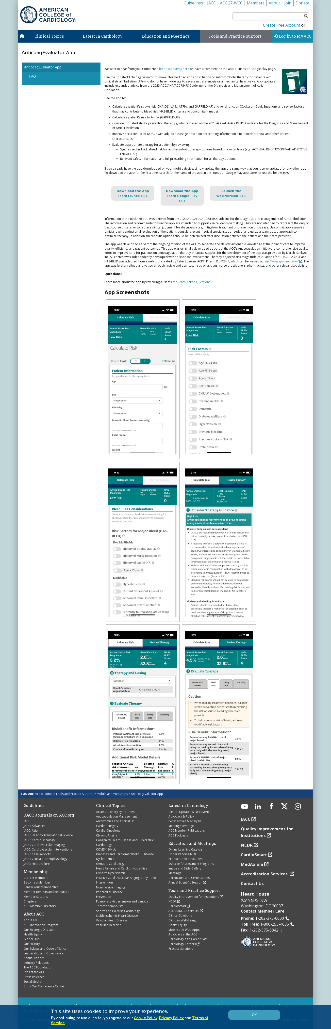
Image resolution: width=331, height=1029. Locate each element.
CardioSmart (177, 906)
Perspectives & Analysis (184, 821)
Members (256, 3)
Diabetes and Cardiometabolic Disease (125, 854)
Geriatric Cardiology (110, 864)
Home (48, 794)
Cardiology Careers (182, 944)
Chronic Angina (106, 835)
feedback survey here (174, 69)
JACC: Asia (31, 830)
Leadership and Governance (43, 953)
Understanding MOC (182, 854)
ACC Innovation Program (41, 925)
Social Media (32, 982)
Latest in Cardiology (188, 805)
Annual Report (34, 958)
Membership (36, 871)
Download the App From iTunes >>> (133, 193)
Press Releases (34, 977)
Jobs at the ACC (34, 972)
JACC (211, 3)
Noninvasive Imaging (110, 887)
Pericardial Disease (109, 892)
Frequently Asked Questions (190, 282)
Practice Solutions (180, 949)
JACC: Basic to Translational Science (48, 835)
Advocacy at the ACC (182, 934)
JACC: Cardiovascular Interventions (48, 849)
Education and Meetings (166, 36)
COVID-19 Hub (106, 849)
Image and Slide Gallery (184, 868)
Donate (302, 3)
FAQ (32, 76)
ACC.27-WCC (231, 3)
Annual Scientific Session (185, 882)
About (274, 3)
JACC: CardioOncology (39, 840)
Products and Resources (185, 859)
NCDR (172, 901)
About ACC (34, 914)
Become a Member (37, 882)
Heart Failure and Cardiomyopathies (121, 868)
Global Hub (32, 939)
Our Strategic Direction (39, 930)
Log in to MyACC (292, 36)
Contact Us (252, 883)
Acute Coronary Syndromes (115, 812)
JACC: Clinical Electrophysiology (45, 859)
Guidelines (193, 3)
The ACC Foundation (38, 967)
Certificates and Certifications (189, 878)
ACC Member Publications (186, 830)
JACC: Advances (34, 826)
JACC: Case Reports (37, 854)
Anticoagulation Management (116, 816)
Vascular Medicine (108, 925)
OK (254, 1015)
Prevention (103, 897)
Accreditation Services (183, 911)
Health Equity (33, 934)
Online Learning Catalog (185, 849)
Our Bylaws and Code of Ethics (45, 949)
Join (287, 3)
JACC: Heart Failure (37, 864)
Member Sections (36, 897)
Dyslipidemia (105, 859)
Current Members (36, 878)
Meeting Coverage (181, 826)
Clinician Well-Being (182, 920)
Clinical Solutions (180, 915)
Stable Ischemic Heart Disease (117, 916)
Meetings (174, 873)
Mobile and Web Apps (112, 794)
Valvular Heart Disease (112, 920)
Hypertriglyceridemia (111, 873)
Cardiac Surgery (107, 826)
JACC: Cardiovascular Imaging (44, 845)
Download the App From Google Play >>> (182, 196)
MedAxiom (252, 864)
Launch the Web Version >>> (231, 193)
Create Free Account (281, 25)
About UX (30, 920)
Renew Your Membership (41, 887)
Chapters (30, 901)
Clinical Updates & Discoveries (189, 812)
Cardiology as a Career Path (188, 939)
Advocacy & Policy (181, 816)
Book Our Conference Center (44, 986)
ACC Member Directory (40, 906)
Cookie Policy (145, 1018)
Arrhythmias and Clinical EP (115, 821)
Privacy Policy (171, 1018)
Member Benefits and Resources (46, 892)
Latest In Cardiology (103, 36)
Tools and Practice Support (235, 36)
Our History (32, 944)
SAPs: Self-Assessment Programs (191, 864)
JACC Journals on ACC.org (49, 815)
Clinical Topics (49, 36)
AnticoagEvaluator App (43, 67)
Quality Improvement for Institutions (193, 897)
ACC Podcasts (178, 835)
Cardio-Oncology (108, 830)
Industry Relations (36, 963)
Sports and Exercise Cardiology (118, 911)
